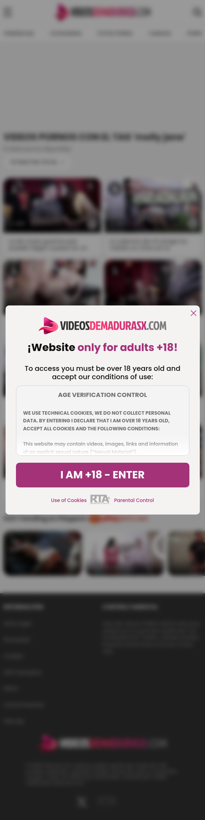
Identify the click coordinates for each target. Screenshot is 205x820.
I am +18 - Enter (102, 475)
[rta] (100, 503)
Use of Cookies (69, 500)
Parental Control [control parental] (134, 500)
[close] (193, 313)
